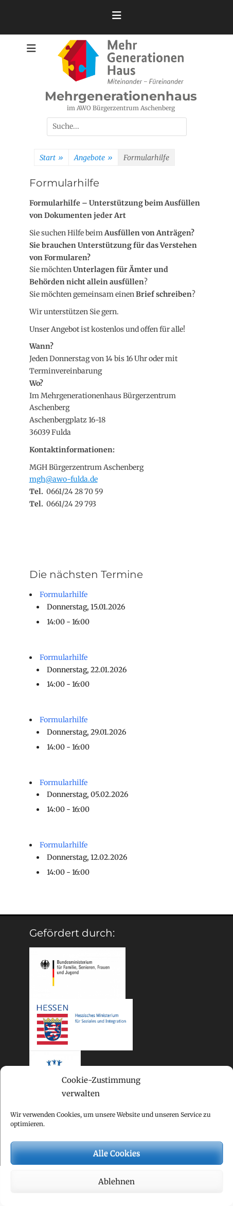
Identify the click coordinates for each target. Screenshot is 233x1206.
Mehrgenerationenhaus (121, 96)
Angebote (93, 158)
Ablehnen (116, 1181)
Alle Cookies (116, 1153)
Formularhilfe (63, 594)
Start (51, 158)
